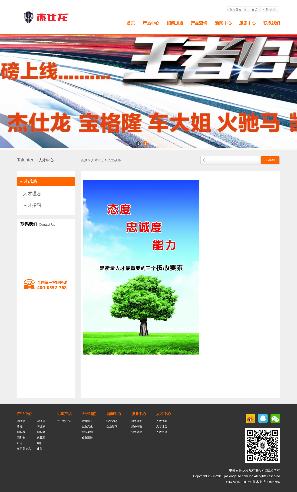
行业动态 (112, 421)
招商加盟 (175, 23)
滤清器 (41, 421)
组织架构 (87, 432)
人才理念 (32, 193)
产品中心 (150, 23)
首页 (131, 23)
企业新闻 (112, 426)
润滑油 (21, 421)
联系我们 (271, 23)
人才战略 (28, 181)
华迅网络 (274, 482)
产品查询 (199, 23)
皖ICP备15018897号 (239, 482)
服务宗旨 (136, 426)
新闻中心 (223, 23)
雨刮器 (21, 437)
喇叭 (40, 443)
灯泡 (20, 443)
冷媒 (20, 426)
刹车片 (21, 432)
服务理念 (136, 421)
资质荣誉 (87, 437)
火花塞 (41, 437)
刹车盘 (41, 432)
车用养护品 (24, 448)
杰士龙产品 (64, 421)
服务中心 (247, 23)
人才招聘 (32, 205)
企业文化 (87, 426)
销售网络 (136, 432)
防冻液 (41, 426)
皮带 (40, 448)
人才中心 (97, 160)
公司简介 (87, 421)
